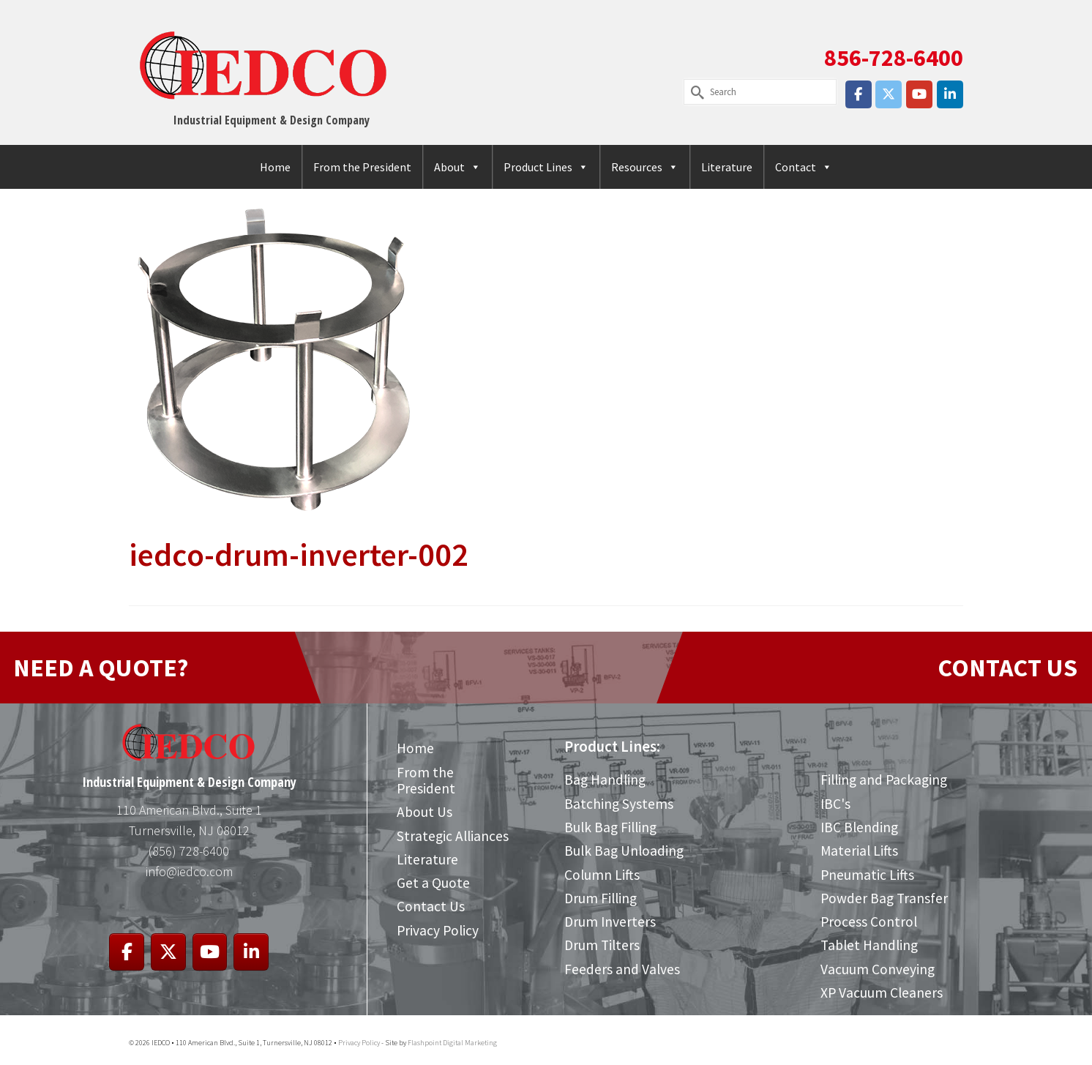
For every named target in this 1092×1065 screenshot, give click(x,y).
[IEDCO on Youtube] (919, 94)
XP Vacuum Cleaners (881, 992)
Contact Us (431, 906)
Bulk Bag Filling (610, 827)
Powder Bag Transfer (884, 898)
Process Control (868, 921)
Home (275, 167)
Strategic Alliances (453, 836)
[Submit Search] (695, 92)
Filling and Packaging (883, 779)
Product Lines (546, 167)
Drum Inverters (610, 921)
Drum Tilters (602, 945)
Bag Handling (605, 779)
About (457, 167)
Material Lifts (859, 850)
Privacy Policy (438, 930)
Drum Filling (600, 898)
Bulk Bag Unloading (624, 850)
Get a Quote (433, 883)
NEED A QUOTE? (100, 667)
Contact (803, 167)
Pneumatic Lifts (867, 874)
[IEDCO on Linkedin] (950, 94)
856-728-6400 (893, 57)
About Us (424, 812)
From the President (362, 167)
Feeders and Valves (622, 969)
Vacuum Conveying (877, 969)
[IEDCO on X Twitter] (888, 94)
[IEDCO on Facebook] (858, 94)
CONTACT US (1007, 667)
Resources (644, 167)
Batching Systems (618, 803)
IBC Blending (859, 827)
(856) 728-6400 (189, 850)
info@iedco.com (189, 871)
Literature (726, 167)
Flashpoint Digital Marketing (452, 1042)
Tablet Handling (869, 945)
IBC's (835, 803)
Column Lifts (602, 874)
